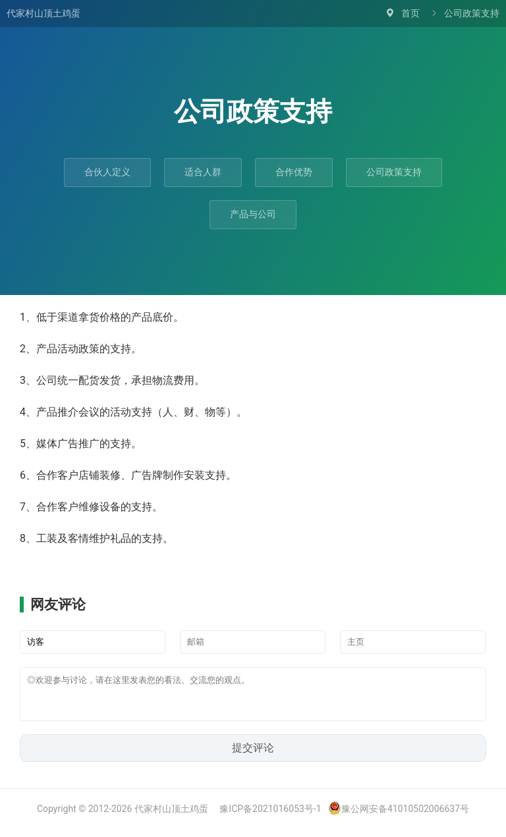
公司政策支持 (394, 172)
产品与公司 (253, 214)
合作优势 (293, 172)
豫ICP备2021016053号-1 (270, 816)
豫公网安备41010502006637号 (398, 816)
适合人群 (202, 172)
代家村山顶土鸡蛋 (43, 13)
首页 (410, 13)
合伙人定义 (107, 172)
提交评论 (253, 755)
